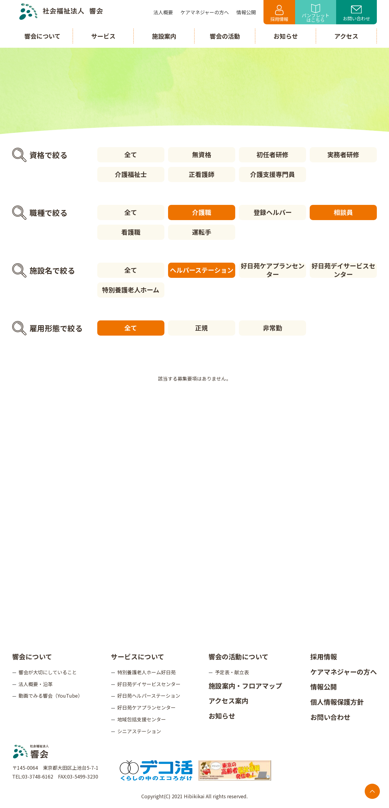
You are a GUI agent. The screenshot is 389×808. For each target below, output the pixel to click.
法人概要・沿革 (36, 684)
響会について (32, 656)
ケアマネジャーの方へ (343, 671)
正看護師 (201, 174)
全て (130, 154)
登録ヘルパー (272, 212)
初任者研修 (272, 154)
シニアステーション (139, 731)
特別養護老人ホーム (130, 289)
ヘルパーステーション (201, 270)
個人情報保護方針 (337, 701)
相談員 (343, 212)
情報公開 (323, 686)
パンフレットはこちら (315, 13)
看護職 (130, 232)
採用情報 (279, 13)
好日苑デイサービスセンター (343, 270)
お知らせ (221, 715)
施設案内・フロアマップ (245, 685)
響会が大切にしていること (48, 672)
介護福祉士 (131, 174)
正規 (201, 327)
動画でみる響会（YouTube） (51, 695)
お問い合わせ (356, 13)
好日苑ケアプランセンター (273, 270)
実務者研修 (343, 154)
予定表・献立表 (232, 672)
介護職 (201, 212)
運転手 (201, 232)
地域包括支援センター (141, 719)
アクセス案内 (228, 700)
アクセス (346, 36)
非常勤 (272, 327)
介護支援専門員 (272, 174)
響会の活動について (238, 656)
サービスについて (137, 656)
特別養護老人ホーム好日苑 (146, 672)
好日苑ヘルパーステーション (148, 695)
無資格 (201, 154)
